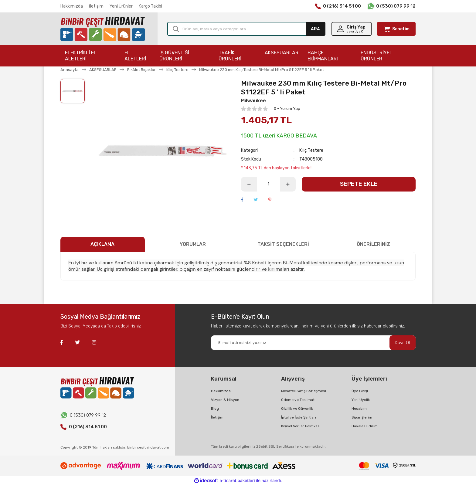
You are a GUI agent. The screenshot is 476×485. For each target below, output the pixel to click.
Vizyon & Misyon (225, 400)
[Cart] (396, 29)
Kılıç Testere (311, 150)
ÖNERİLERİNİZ (373, 244)
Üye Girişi (360, 391)
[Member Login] (352, 29)
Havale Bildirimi (365, 426)
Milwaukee (253, 100)
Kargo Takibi (150, 6)
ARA (315, 29)
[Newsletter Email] (313, 342)
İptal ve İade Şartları (298, 417)
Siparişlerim (362, 417)
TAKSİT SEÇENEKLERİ (283, 244)
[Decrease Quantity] (249, 184)
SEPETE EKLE (359, 183)
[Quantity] (268, 184)
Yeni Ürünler (121, 6)
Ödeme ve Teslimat (297, 400)
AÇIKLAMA (102, 244)
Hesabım (359, 408)
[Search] (246, 29)
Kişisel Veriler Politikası (301, 426)
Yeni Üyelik (361, 400)
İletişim (96, 6)
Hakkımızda (71, 6)
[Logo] (102, 29)
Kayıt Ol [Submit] (402, 342)
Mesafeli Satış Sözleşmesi (303, 391)
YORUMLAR (193, 244)
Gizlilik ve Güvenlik (297, 408)
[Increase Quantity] (288, 184)
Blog (215, 408)
